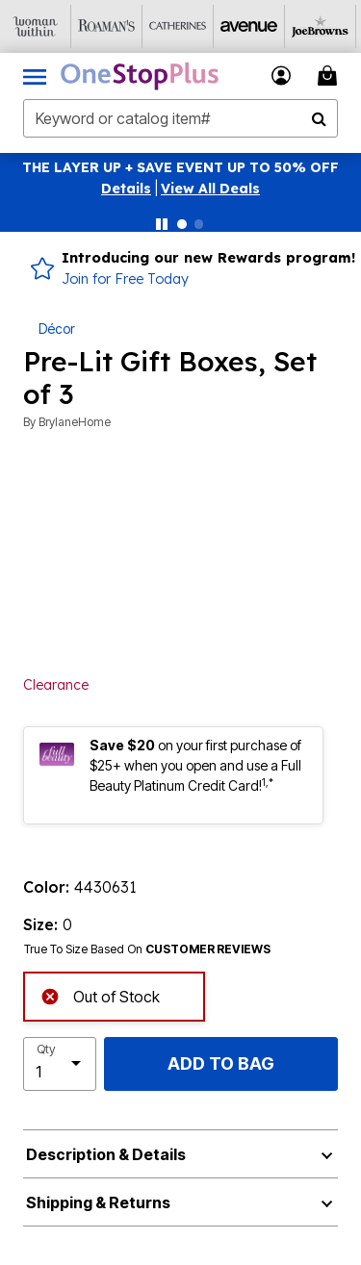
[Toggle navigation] (34, 76)
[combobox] (180, 118)
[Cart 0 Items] (330, 75)
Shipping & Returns (98, 1202)
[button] (126, 188)
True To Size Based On (147, 949)
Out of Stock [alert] (100, 994)
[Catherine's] (178, 26)
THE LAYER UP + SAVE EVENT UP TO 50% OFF (180, 167)
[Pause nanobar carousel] (161, 224)
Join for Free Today (125, 279)
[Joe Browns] (320, 26)
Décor (57, 328)
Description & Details (106, 1154)
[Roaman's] (106, 26)
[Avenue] (249, 26)
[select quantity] (59, 1064)
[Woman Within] (35, 26)
